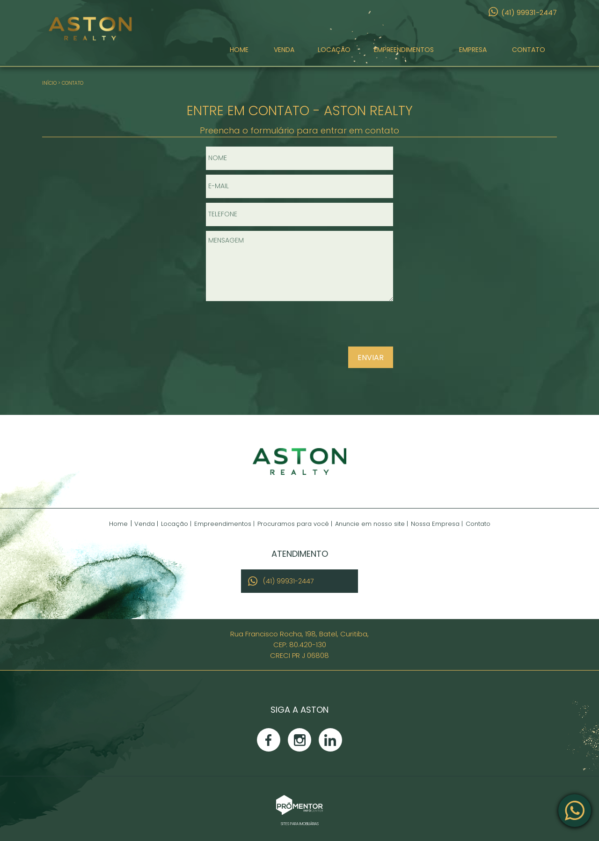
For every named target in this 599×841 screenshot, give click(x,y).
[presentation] (333, 328)
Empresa (473, 53)
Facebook (268, 740)
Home (239, 53)
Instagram (299, 740)
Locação (334, 53)
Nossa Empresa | (437, 523)
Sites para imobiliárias (300, 823)
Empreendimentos (404, 53)
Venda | (146, 523)
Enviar (371, 357)
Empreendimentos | (224, 523)
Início (49, 83)
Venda (284, 53)
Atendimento (574, 810)
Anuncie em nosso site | (371, 523)
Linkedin (330, 740)
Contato (528, 53)
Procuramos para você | (294, 523)
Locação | (176, 523)
